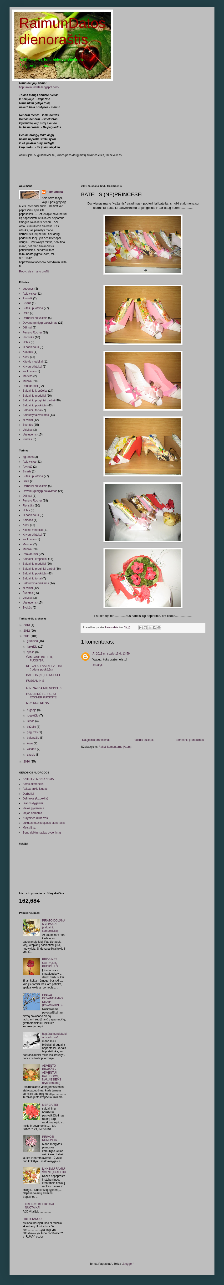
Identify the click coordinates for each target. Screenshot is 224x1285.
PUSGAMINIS (35, 680)
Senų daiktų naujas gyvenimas (42, 832)
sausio (31, 754)
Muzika (27, 381)
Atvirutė (27, 298)
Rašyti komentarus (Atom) (115, 746)
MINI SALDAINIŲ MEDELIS (43, 688)
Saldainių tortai (32, 410)
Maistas (27, 376)
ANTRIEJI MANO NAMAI (39, 779)
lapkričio (32, 646)
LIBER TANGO (32, 1219)
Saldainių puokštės (35, 405)
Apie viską (29, 293)
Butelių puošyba (33, 308)
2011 (27, 636)
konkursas (29, 371)
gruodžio (33, 641)
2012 (27, 630)
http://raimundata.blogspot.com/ (39, 87)
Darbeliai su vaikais (35, 318)
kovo (30, 743)
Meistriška (29, 827)
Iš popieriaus (31, 347)
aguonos (28, 288)
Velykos (27, 429)
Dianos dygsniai (33, 803)
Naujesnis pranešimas (96, 740)
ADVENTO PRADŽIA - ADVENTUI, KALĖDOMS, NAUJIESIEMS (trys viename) (51, 1074)
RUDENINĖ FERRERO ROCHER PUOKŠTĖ (41, 695)
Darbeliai (28, 793)
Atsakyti (97, 665)
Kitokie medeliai (33, 361)
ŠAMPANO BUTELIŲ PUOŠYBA (39, 658)
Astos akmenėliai (33, 784)
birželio (32, 726)
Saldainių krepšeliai (35, 390)
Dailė (26, 313)
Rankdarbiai (30, 386)
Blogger (127, 1263)
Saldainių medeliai (34, 395)
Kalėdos (28, 351)
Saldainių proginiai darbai (39, 400)
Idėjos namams (32, 813)
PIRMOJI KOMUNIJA (49, 1138)
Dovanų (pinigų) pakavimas (40, 322)
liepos (31, 721)
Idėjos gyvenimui (33, 808)
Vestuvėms (30, 434)
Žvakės (27, 439)
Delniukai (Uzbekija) (35, 798)
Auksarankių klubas (35, 788)
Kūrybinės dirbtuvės (35, 818)
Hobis (26, 342)
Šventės (28, 424)
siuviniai (28, 420)
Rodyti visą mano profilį (34, 271)
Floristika (28, 337)
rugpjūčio (33, 715)
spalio (31, 652)
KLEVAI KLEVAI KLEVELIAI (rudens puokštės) (44, 667)
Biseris (27, 303)
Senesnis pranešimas (190, 740)
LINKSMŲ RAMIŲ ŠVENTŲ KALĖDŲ (54, 1170)
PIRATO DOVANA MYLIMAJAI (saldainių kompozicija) (53, 925)
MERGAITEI (50, 1104)
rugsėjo (32, 710)
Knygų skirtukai (32, 366)
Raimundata (54, 192)
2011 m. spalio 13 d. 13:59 (113, 653)
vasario (32, 749)
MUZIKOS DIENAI (38, 703)
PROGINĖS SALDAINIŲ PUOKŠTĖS (50, 963)
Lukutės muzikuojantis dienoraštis (44, 822)
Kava (26, 356)
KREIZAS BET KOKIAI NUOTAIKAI (39, 1206)
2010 (27, 761)
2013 (27, 625)
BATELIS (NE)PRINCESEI (43, 675)
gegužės (33, 732)
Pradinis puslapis (143, 740)
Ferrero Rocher (32, 332)
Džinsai (27, 327)
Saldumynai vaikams (36, 415)
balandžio (33, 737)
